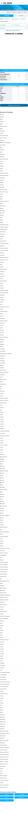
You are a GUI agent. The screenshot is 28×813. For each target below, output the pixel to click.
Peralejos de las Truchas (5, 548)
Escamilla (2, 330)
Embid (1, 327)
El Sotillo (1, 325)
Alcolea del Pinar (3, 137)
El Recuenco (2, 323)
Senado (21, 15)
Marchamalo (2, 468)
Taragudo (2, 649)
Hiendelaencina (3, 384)
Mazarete (2, 477)
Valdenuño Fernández (4, 731)
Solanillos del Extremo (4, 639)
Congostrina (2, 295)
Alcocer (1, 133)
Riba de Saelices (3, 588)
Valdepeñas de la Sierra (4, 733)
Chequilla (2, 266)
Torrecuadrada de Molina (5, 672)
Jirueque (1, 419)
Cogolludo (2, 288)
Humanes (2, 407)
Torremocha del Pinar (4, 686)
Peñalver (1, 545)
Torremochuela (3, 688)
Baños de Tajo (2, 205)
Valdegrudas (2, 726)
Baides (1, 203)
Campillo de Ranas (3, 229)
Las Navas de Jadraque (4, 435)
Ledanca (1, 442)
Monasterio (2, 508)
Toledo (6, 800)
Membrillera (2, 487)
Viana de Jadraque (3, 749)
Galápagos (2, 367)
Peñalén (1, 543)
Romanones (2, 602)
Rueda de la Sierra (3, 604)
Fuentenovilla (2, 363)
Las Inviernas (2, 433)
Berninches (2, 212)
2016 (14, 12)
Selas (1, 627)
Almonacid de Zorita (4, 159)
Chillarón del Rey (3, 269)
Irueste (1, 414)
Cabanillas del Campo (4, 224)
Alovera (1, 163)
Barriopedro (2, 210)
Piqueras (1, 559)
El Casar (1, 309)
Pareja (1, 538)
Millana (1, 491)
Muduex (1, 520)
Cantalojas (2, 236)
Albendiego (2, 130)
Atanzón (1, 194)
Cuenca (6, 797)
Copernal (2, 297)
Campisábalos (2, 231)
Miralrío (1, 499)
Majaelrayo (2, 454)
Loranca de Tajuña (3, 445)
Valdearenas (2, 717)
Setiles (1, 632)
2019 (3, 12)
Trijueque (2, 702)
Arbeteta (1, 182)
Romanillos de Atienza (4, 599)
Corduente (2, 299)
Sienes (1, 635)
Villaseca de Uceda (3, 763)
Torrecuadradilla (3, 674)
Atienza (1, 196)
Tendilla (1, 656)
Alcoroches (2, 140)
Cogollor (1, 285)
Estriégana (2, 344)
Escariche (2, 332)
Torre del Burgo (3, 677)
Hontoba (1, 393)
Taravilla (1, 651)
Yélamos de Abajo (3, 775)
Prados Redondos (3, 571)
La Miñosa (2, 428)
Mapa (23, 9)
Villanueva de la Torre (4, 756)
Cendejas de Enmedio (4, 257)
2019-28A (8, 12)
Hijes (1, 386)
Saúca (1, 623)
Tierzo (1, 660)
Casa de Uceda (3, 241)
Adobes (1, 119)
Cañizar (1, 238)
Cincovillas (2, 276)
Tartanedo (2, 653)
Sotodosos (2, 644)
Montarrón (2, 513)
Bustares (1, 222)
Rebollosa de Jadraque (4, 581)
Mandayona (2, 461)
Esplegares (2, 339)
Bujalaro (1, 220)
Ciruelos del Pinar (3, 280)
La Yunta (1, 440)
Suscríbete (22, 3)
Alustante (2, 166)
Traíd (1, 700)
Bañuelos (2, 208)
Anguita (1, 170)
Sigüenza (2, 637)
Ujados (1, 710)
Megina (1, 484)
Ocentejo (2, 524)
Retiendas (2, 585)
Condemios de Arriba (4, 292)
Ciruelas (1, 278)
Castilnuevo (2, 255)
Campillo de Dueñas (4, 227)
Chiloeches (2, 271)
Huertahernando (3, 402)
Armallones (2, 187)
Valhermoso (2, 742)
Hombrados (2, 391)
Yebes (1, 770)
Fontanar (1, 346)
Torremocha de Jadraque (5, 681)
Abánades (2, 114)
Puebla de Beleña (3, 574)
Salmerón (2, 613)
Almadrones (2, 154)
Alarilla (1, 123)
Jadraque (2, 416)
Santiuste (2, 620)
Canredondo (2, 234)
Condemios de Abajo (4, 290)
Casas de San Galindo (4, 243)
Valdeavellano (2, 719)
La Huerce (2, 423)
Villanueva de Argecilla (4, 754)
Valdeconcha (2, 724)
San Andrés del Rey (4, 618)
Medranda (2, 482)
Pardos (1, 534)
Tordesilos (2, 667)
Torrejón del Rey (3, 679)
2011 (25, 12)
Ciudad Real (21, 794)
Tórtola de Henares (4, 693)
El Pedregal (2, 318)
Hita (1, 388)
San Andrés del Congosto (5, 616)
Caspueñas (2, 245)
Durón (1, 304)
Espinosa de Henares (4, 337)
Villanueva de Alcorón (4, 752)
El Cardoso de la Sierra (4, 306)
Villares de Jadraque (4, 759)
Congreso (6, 15)
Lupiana (1, 447)
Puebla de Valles (3, 576)
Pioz (1, 557)
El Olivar (1, 313)
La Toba (1, 438)
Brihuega (2, 215)
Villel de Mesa (2, 766)
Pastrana (2, 541)
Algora (1, 147)
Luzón (1, 452)
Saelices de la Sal (3, 611)
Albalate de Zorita (3, 126)
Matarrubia (2, 473)
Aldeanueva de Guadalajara (5, 142)
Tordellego (2, 663)
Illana (1, 409)
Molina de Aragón (3, 506)
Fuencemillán (2, 351)
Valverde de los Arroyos (4, 747)
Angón (1, 168)
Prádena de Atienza (4, 569)
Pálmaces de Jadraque (4, 531)
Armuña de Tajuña (3, 189)
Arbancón (2, 180)
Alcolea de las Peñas (4, 135)
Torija (1, 670)
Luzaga (1, 449)
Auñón (1, 198)
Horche (1, 395)
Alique (1, 152)
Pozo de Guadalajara (4, 567)
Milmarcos (2, 494)
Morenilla (2, 517)
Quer (1, 578)
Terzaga (1, 658)
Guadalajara (2, 374)
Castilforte (2, 252)
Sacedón (1, 609)
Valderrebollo (2, 735)
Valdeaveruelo (3, 721)
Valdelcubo (2, 728)
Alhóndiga (2, 149)
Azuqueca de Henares (4, 201)
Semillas (1, 630)
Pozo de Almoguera (4, 564)
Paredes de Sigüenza (4, 536)
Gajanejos (2, 365)
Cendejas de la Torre (4, 259)
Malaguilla (2, 459)
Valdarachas (2, 714)
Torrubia (1, 691)
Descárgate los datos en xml (14, 105)
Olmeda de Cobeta (3, 527)
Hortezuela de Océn (4, 398)
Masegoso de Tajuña (4, 470)
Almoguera (2, 156)
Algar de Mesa (3, 144)
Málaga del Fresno (3, 456)
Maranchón (2, 466)
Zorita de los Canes (3, 787)
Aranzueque (2, 177)
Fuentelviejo (2, 360)
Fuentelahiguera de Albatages (6, 353)
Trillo (1, 705)
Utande (1, 712)
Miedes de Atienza (3, 489)
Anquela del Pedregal (4, 175)
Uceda (1, 707)
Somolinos (2, 642)
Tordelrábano (2, 665)
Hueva (1, 405)
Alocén (1, 161)
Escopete (2, 334)
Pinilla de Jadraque (4, 552)
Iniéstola (1, 412)
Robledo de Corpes (3, 597)
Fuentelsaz (2, 358)
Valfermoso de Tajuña (4, 740)
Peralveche (2, 550)
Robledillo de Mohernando (5, 595)
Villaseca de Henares (4, 761)
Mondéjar (2, 510)
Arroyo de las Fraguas (4, 191)
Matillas (1, 475)
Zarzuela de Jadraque (4, 785)
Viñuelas (1, 768)
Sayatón (1, 625)
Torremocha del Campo (4, 684)
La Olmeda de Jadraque (4, 431)
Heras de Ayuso (3, 379)
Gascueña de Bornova (4, 372)
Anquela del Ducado (4, 173)
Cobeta (1, 283)
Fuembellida (2, 348)
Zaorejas (1, 782)
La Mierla (2, 426)
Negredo (1, 522)
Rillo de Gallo (2, 590)
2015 (19, 12)
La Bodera (2, 421)
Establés (1, 341)
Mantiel (1, 463)
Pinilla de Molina (3, 555)
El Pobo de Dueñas (3, 320)
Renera (1, 583)
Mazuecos (2, 480)
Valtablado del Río (3, 745)
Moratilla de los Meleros (4, 515)
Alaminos (2, 121)
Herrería (1, 381)
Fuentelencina (2, 356)
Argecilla (1, 184)
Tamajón (1, 646)
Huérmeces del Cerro (4, 400)
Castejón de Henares (4, 248)
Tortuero (1, 698)
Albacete (7, 794)
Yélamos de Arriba (3, 778)
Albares (1, 128)
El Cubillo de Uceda (3, 311)
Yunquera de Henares (4, 780)
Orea (1, 529)
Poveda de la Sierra (4, 562)
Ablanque (2, 116)
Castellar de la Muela (4, 250)
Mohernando (2, 503)
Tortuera (1, 695)
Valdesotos (2, 738)
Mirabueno (2, 496)
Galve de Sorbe (3, 370)
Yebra (1, 773)
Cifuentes (2, 273)
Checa (1, 264)
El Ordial (1, 316)
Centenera (2, 262)
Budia (1, 217)
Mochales (2, 501)
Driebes (1, 302)
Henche (1, 377)
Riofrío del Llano (3, 592)
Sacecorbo (2, 606)
